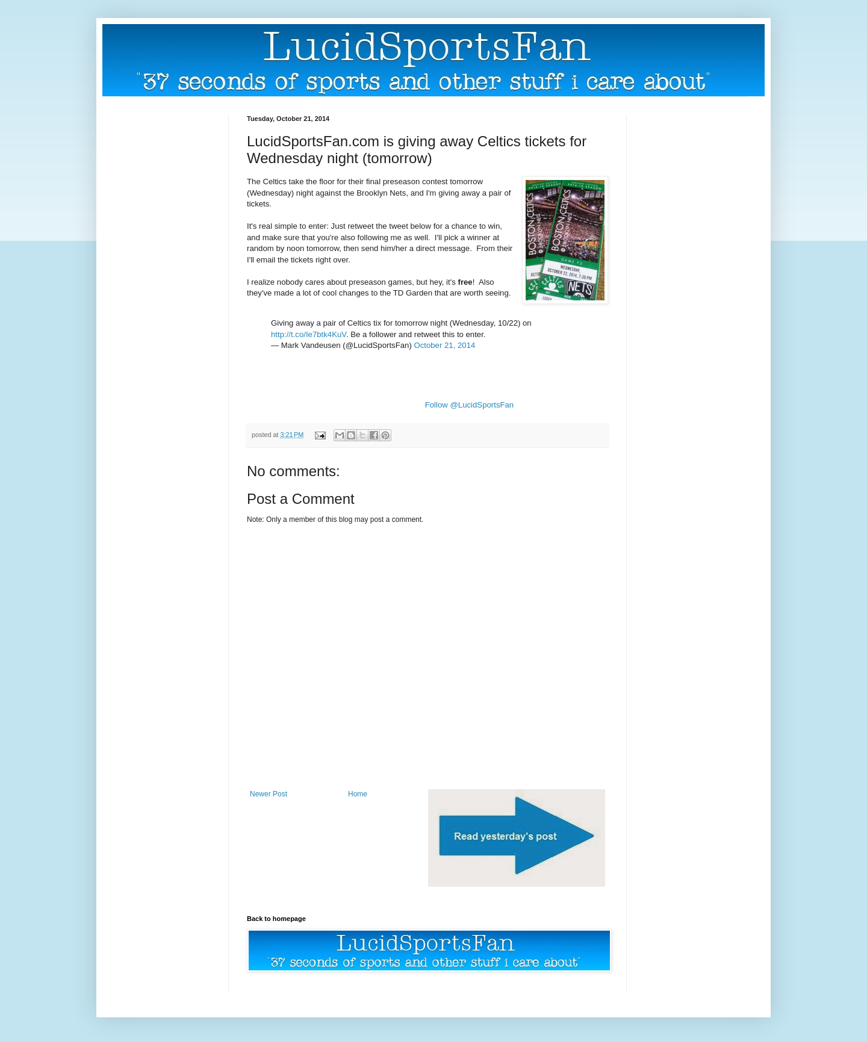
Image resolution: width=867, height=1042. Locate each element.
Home (357, 794)
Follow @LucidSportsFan (469, 404)
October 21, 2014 (444, 345)
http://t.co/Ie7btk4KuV (308, 334)
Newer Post (268, 794)
